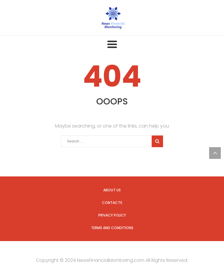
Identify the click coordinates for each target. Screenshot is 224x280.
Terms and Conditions (112, 227)
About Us (112, 190)
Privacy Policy (112, 215)
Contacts (112, 202)
